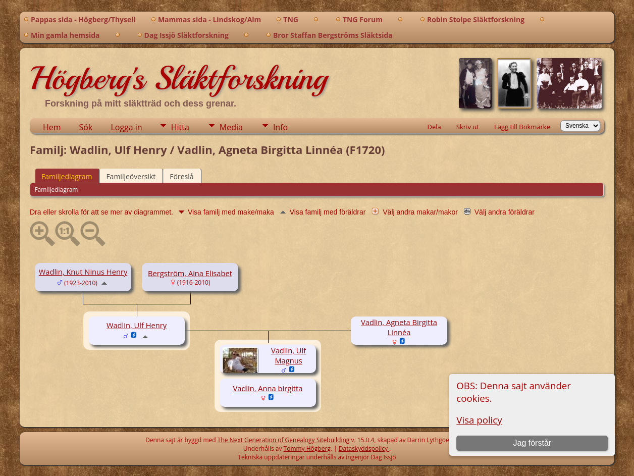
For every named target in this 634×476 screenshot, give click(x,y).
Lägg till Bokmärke (522, 126)
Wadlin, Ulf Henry (137, 325)
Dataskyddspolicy (364, 448)
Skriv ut (467, 126)
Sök (86, 127)
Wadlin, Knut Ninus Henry (83, 272)
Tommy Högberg (307, 448)
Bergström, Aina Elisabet (190, 273)
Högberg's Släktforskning (178, 78)
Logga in (126, 127)
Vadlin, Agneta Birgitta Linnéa (399, 327)
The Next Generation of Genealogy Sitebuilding (284, 440)
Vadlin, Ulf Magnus (288, 355)
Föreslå (181, 176)
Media (231, 127)
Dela (434, 126)
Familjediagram (66, 176)
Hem (52, 127)
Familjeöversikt (130, 176)
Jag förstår (532, 443)
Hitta (180, 127)
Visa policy (479, 419)
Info (280, 127)
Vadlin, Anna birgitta (268, 388)
